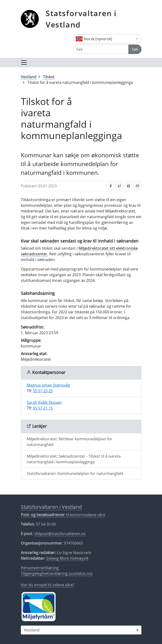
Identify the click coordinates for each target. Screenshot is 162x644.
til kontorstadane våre (63, 514)
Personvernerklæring (40, 567)
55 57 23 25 (43, 390)
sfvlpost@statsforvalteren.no (60, 533)
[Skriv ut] (128, 186)
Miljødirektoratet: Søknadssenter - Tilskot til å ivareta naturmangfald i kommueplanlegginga (74, 459)
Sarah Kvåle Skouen (44, 402)
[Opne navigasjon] (24, 62)
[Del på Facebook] (110, 186)
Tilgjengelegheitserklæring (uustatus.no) (56, 573)
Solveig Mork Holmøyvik (67, 558)
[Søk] (101, 49)
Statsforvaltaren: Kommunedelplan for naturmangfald (75, 473)
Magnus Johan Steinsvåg (48, 385)
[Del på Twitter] (119, 186)
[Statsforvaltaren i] (81, 630)
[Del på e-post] (137, 186)
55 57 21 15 (43, 408)
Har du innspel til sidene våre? (47, 584)
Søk (135, 49)
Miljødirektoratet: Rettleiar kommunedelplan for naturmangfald (69, 441)
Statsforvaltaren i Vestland (81, 19)
